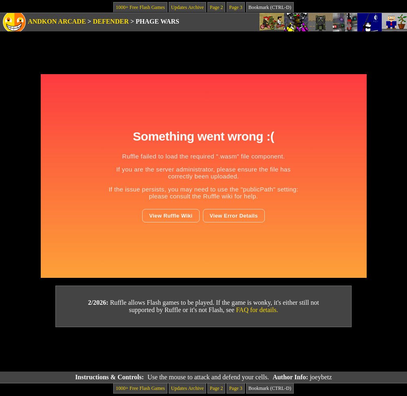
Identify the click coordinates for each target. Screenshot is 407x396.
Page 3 (235, 7)
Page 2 (216, 7)
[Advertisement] (203, 349)
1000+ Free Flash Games (140, 7)
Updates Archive (187, 7)
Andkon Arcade (57, 21)
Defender (111, 21)
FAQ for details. (257, 309)
